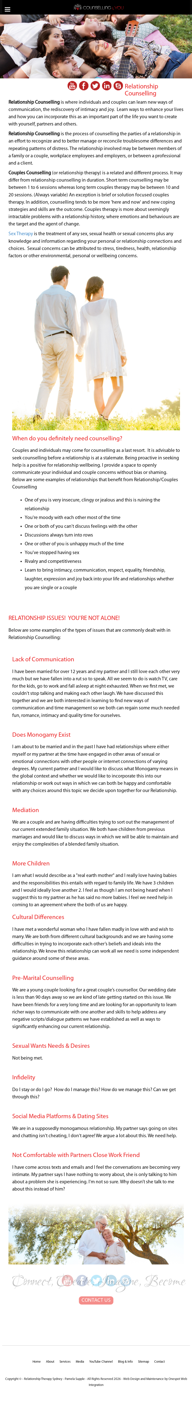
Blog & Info (125, 1361)
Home (36, 1361)
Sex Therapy (20, 233)
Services (65, 1361)
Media (80, 1361)
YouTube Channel (101, 1361)
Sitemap (143, 1361)
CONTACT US (96, 1293)
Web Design (131, 1379)
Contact (159, 1361)
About (50, 1361)
